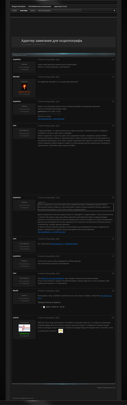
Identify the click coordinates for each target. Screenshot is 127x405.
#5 (113, 197)
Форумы (23, 11)
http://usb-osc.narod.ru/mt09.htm (52, 278)
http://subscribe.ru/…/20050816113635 (64, 244)
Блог (33, 11)
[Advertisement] (63, 27)
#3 (113, 101)
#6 (113, 239)
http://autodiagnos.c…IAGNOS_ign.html (51, 232)
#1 (113, 59)
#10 (113, 317)
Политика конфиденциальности (23, 398)
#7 (113, 256)
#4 (113, 125)
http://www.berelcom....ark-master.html (51, 119)
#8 (113, 273)
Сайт (14, 11)
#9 (113, 290)
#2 (113, 77)
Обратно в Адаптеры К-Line (106, 387)
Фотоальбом (44, 11)
